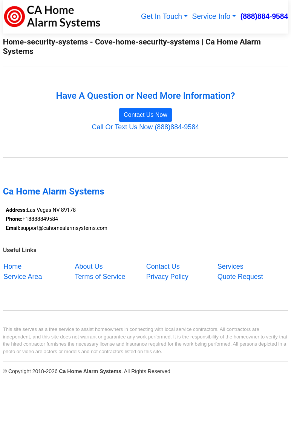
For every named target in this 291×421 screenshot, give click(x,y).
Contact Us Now (145, 115)
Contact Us (163, 266)
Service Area (22, 276)
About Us (89, 266)
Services (230, 266)
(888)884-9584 (264, 16)
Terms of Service (100, 276)
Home (12, 266)
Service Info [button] (211, 16)
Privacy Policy (167, 276)
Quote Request (240, 276)
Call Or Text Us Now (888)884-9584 (145, 127)
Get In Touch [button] (161, 16)
